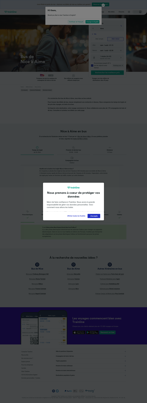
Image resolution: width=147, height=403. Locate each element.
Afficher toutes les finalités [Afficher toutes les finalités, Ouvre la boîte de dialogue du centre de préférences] (76, 216)
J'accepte (94, 216)
